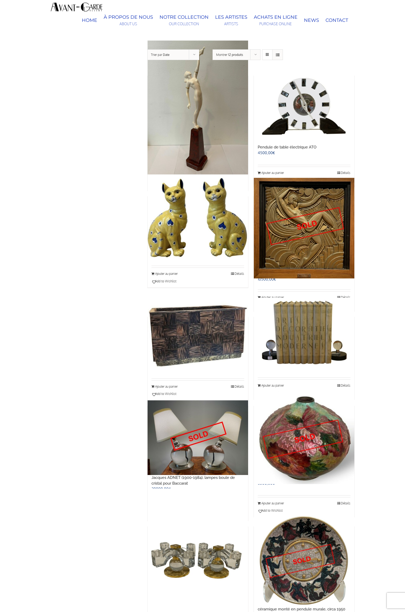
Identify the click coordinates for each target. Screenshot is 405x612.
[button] (174, 281)
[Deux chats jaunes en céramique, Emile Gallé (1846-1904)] (198, 216)
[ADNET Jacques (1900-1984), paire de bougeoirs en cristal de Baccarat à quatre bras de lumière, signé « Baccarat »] (198, 561)
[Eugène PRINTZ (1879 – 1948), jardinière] (198, 335)
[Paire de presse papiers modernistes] (304, 334)
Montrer (229, 55)
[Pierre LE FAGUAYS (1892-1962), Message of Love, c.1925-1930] (198, 107)
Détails (239, 274)
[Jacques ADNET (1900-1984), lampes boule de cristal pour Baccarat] (198, 437)
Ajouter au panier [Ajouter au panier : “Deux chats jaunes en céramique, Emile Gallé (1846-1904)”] (166, 274)
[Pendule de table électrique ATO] (304, 107)
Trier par (160, 55)
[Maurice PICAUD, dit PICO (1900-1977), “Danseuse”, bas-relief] (304, 228)
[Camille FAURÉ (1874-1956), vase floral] (304, 437)
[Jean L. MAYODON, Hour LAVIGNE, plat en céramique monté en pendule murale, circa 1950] (304, 561)
